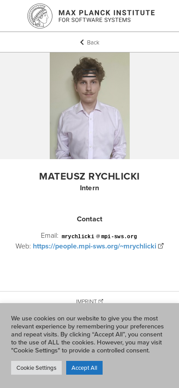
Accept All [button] (84, 368)
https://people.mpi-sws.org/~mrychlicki (94, 246)
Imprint (86, 301)
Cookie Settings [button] (36, 368)
